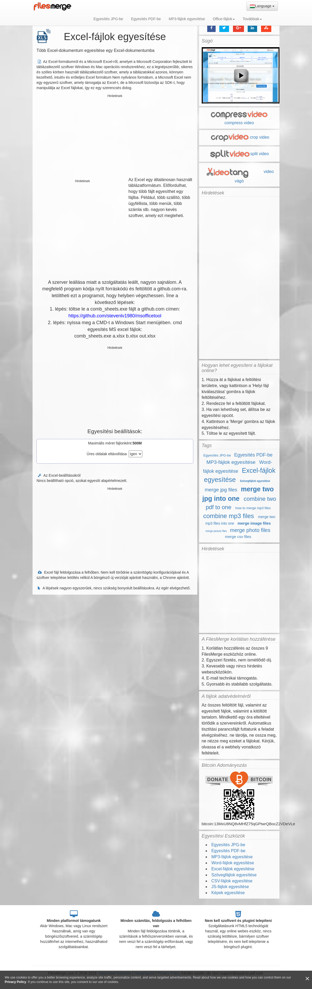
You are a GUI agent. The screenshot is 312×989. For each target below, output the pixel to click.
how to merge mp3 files (253, 508)
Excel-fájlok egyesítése (232, 869)
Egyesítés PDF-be (146, 19)
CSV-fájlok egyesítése (232, 881)
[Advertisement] (115, 136)
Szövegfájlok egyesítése (255, 481)
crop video (239, 137)
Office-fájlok (224, 19)
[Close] (307, 978)
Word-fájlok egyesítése (232, 863)
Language (262, 6)
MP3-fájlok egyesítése (187, 19)
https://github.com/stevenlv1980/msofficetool (114, 315)
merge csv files (238, 536)
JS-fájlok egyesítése (230, 886)
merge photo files (250, 530)
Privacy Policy (15, 982)
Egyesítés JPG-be (108, 19)
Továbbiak (252, 19)
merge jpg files (221, 489)
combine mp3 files (228, 515)
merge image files (254, 523)
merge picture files (216, 531)
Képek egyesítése (228, 892)
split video (239, 153)
